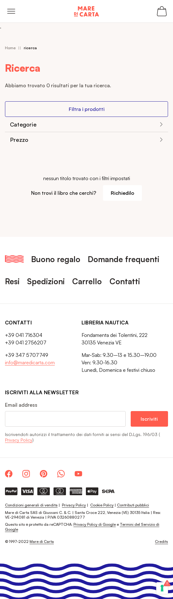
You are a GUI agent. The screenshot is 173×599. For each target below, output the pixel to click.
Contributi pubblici (133, 505)
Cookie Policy (102, 505)
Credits (161, 541)
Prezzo (19, 139)
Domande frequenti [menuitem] (123, 259)
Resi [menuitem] (12, 281)
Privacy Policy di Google (94, 524)
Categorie (23, 124)
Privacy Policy (18, 440)
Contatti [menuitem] (125, 281)
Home (10, 48)
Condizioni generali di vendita (31, 505)
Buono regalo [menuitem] (55, 259)
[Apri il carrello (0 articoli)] (162, 11)
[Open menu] (11, 11)
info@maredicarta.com (30, 362)
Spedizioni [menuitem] (46, 281)
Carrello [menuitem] (87, 281)
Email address (21, 405)
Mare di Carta (42, 541)
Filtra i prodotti (87, 109)
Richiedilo (122, 192)
